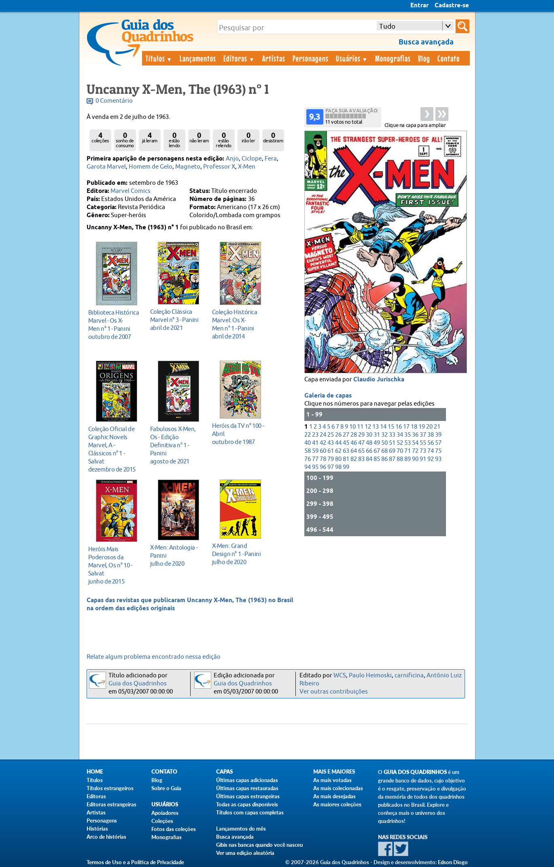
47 (361, 443)
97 (330, 467)
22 (307, 435)
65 (361, 451)
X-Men (246, 167)
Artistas (273, 58)
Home (95, 772)
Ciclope (252, 159)
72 (415, 451)
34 (400, 435)
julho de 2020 (176, 555)
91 (423, 459)
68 (384, 451)
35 (407, 435)
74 (430, 451)
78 (323, 459)
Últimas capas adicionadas (247, 780)
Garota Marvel (106, 167)
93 (438, 459)
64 (353, 451)
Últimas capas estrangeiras (248, 796)
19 (421, 427)
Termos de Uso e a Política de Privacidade (135, 862)
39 (438, 435)
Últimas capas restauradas (247, 788)
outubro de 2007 (114, 324)
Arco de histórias (106, 836)
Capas (224, 772)
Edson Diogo (453, 862)
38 (430, 435)
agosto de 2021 (176, 445)
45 (346, 443)
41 (315, 443)
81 (346, 459)
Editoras (239, 58)
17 (406, 427)
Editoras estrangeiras (111, 804)
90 (415, 459)
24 (323, 435)
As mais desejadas (334, 796)
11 (360, 427)
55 (423, 443)
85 (377, 459)
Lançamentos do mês (241, 828)
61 (330, 451)
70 (400, 451)
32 (384, 435)
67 (377, 451)
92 (430, 459)
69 (392, 451)
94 (307, 467)
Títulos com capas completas (250, 812)
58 (307, 451)
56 (430, 443)
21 (437, 427)
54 (415, 443)
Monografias (393, 58)
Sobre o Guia (166, 788)
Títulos (159, 58)
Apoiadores (164, 813)
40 (307, 443)
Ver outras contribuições (333, 692)
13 (375, 427)
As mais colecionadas (338, 788)
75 (438, 451)
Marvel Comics (130, 191)
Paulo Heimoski (370, 675)
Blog (424, 58)
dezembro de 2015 (114, 449)
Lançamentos (198, 58)
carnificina (409, 675)
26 (338, 435)
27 (346, 435)
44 (338, 443)
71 (407, 451)
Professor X (219, 167)
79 (330, 459)
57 (438, 443)
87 (392, 459)
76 (307, 459)
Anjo (232, 159)
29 (361, 435)
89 (407, 459)
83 (361, 459)
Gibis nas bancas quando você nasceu (259, 845)
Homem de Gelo (150, 167)
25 (330, 435)
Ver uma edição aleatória (245, 853)
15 (391, 427)
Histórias (97, 828)
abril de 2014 (238, 324)
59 (315, 451)
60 (323, 451)
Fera (271, 159)
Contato (448, 58)
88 (400, 459)
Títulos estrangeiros (110, 788)
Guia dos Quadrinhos (137, 683)
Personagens (311, 58)
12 (368, 427)
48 (369, 443)
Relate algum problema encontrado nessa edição (154, 657)
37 (423, 435)
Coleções (162, 821)
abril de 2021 (176, 320)
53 (407, 443)
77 (315, 459)
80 (338, 459)
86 (384, 459)
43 (330, 443)
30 (369, 435)
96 (323, 467)
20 (429, 427)
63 (346, 451)
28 (353, 435)
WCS (339, 675)
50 (384, 443)
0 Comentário (114, 101)
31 (377, 435)
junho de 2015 (114, 565)
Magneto (187, 167)
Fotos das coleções (173, 829)
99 (346, 467)
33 (392, 435)
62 (338, 451)
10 (352, 427)
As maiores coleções (337, 804)
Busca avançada (235, 836)
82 (353, 459)
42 (323, 443)
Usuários (352, 58)
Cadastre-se (452, 6)
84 (369, 459)
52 (400, 443)
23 (315, 435)
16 (398, 427)
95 (315, 467)
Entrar (419, 6)
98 (338, 467)
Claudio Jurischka (378, 380)
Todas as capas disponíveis (247, 804)
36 (415, 435)
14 (383, 427)
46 (353, 443)
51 (392, 443)
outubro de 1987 (238, 434)
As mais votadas (332, 780)
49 (377, 443)
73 (423, 451)
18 (414, 427)
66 (369, 451)
